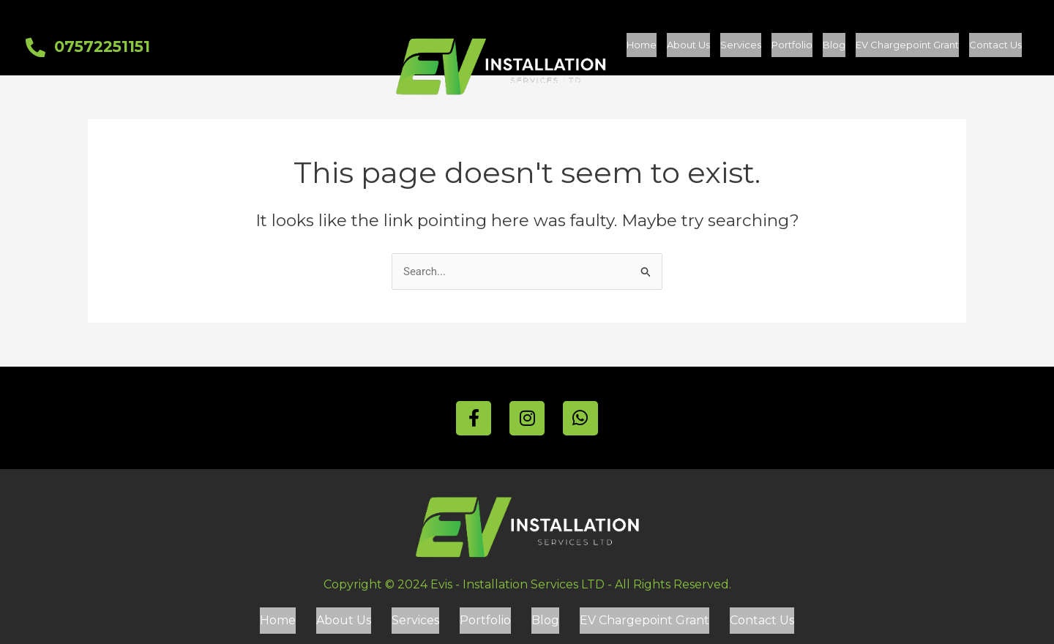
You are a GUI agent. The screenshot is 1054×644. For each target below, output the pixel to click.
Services (740, 48)
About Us (688, 48)
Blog (834, 48)
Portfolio (791, 48)
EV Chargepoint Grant (907, 48)
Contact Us (995, 48)
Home (642, 48)
